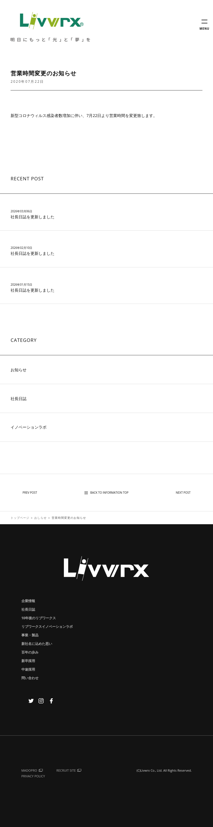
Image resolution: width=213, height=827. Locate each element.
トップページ (20, 518)
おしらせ (40, 518)
